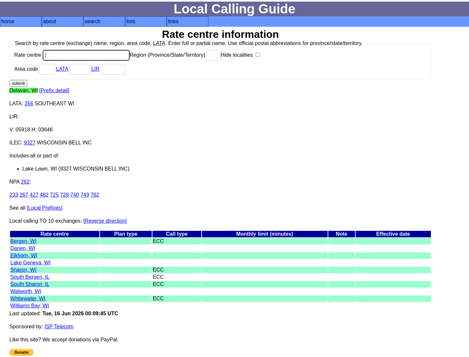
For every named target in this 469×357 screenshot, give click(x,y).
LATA (62, 69)
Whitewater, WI (28, 298)
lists (130, 21)
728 (64, 195)
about (49, 21)
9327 (30, 142)
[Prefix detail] (54, 90)
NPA (14, 182)
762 (95, 195)
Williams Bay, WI (29, 305)
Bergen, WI (23, 241)
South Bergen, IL (30, 277)
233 (13, 195)
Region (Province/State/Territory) (175, 55)
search (92, 21)
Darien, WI (22, 248)
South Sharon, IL (30, 284)
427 (34, 195)
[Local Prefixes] (44, 208)
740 (74, 195)
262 (25, 182)
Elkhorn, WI (23, 255)
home (7, 21)
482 (44, 195)
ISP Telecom (58, 326)
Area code (35, 69)
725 (54, 195)
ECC (158, 241)
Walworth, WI (25, 291)
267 (24, 195)
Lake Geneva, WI (30, 262)
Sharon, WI (23, 270)
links (173, 21)
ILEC (15, 142)
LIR (95, 69)
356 (28, 103)
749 (84, 195)
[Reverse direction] (105, 221)
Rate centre (72, 55)
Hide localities (240, 55)
